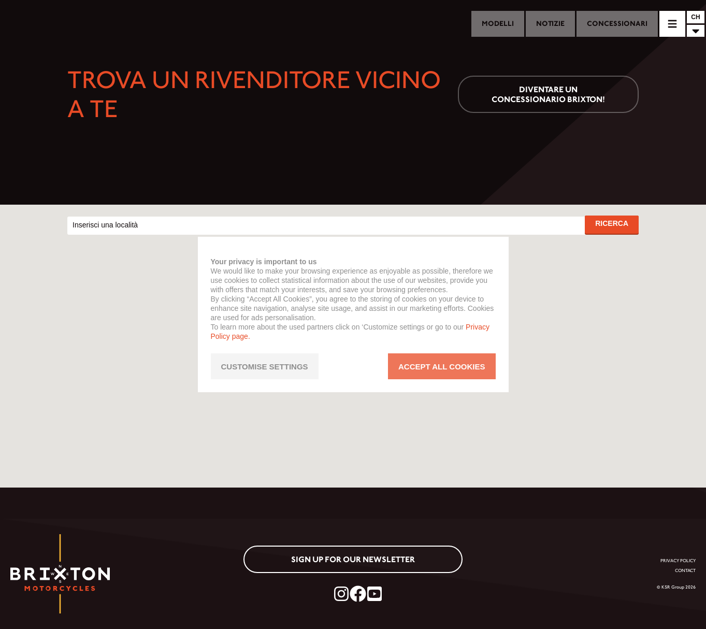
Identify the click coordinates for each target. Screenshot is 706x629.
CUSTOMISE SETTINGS (264, 366)
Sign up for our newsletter (353, 559)
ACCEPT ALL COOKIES (441, 366)
